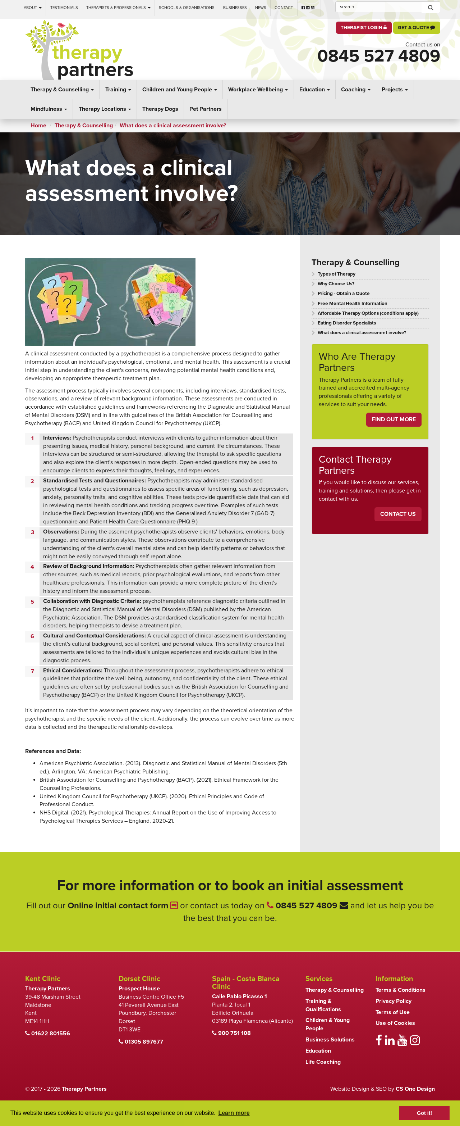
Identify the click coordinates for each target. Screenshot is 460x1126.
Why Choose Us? (336, 284)
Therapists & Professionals (118, 7)
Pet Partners (205, 109)
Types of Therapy (336, 274)
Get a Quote (416, 28)
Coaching (356, 89)
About (33, 7)
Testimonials (64, 7)
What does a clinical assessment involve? (362, 333)
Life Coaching (323, 1062)
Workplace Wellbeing (258, 89)
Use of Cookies (395, 1023)
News (260, 7)
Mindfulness (49, 109)
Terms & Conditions (401, 990)
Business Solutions (330, 1039)
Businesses (235, 7)
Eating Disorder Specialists (347, 323)
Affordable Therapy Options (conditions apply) (368, 313)
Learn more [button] (233, 1113)
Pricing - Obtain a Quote (344, 293)
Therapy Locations (105, 109)
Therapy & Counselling (62, 89)
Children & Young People (327, 1024)
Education (314, 89)
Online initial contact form (123, 905)
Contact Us (398, 514)
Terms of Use (393, 1012)
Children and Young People (179, 89)
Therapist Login (364, 28)
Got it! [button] (424, 1113)
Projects (395, 89)
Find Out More (394, 419)
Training (118, 89)
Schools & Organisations (187, 7)
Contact (284, 7)
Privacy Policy (393, 1001)
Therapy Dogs (160, 109)
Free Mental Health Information (352, 304)
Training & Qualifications (323, 1005)
